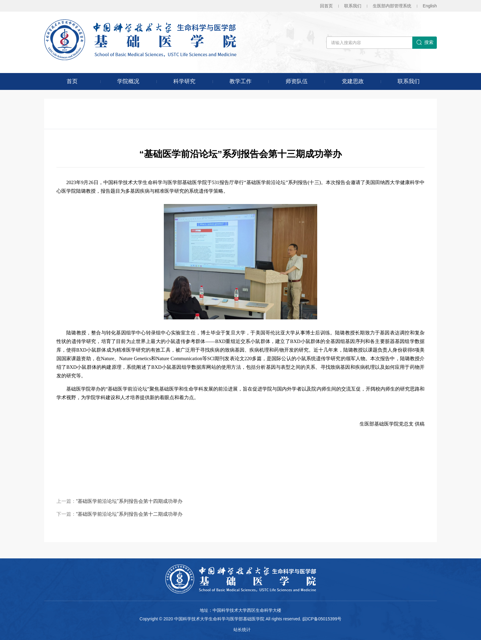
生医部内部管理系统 (392, 5)
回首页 (326, 5)
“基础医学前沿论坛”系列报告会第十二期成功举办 (129, 514)
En (430, 5)
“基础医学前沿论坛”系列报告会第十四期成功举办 (129, 501)
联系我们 (352, 5)
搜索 (424, 42)
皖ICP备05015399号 (322, 618)
